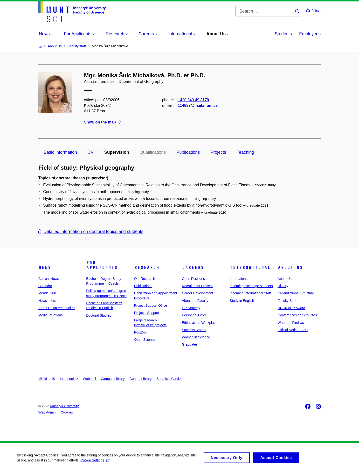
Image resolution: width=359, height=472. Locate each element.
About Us (290, 267)
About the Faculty (195, 301)
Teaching (245, 152)
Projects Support (146, 313)
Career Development (197, 293)
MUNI (42, 379)
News (44, 267)
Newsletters (47, 301)
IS (53, 379)
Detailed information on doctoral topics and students (90, 231)
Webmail (89, 379)
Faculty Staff (287, 301)
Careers (193, 267)
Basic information (60, 152)
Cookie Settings (95, 463)
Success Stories (194, 330)
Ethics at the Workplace (199, 323)
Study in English (242, 301)
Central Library (141, 379)
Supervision (116, 152)
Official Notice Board (293, 330)
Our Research (144, 279)
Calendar (45, 286)
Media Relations (50, 315)
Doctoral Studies (98, 315)
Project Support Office (150, 305)
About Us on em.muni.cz (56, 308)
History (283, 286)
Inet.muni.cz (69, 379)
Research (146, 267)
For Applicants (101, 265)
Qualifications (153, 152)
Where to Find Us (291, 323)
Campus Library (113, 379)
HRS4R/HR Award (291, 308)
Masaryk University (64, 406)
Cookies (67, 412)
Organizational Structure (296, 293)
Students (283, 33)
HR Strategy (191, 308)
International (250, 267)
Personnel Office (194, 315)
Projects (218, 152)
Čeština (313, 10)
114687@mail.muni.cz (198, 105)
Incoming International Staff (250, 293)
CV (91, 152)
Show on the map (102, 122)
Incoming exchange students (251, 286)
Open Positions (193, 279)
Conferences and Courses (297, 315)
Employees (310, 33)
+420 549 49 (193, 100)
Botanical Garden (169, 379)
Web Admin (46, 412)
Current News (48, 279)
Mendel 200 (47, 293)
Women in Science (196, 337)
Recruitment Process (197, 286)
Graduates (190, 344)
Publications (188, 152)
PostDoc (140, 332)
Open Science (144, 339)
